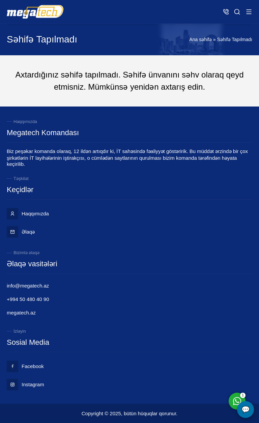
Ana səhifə (200, 39)
